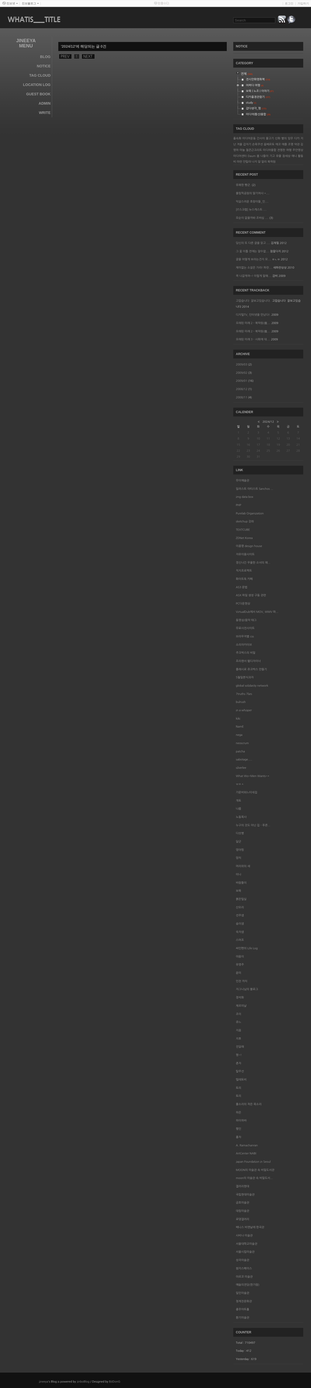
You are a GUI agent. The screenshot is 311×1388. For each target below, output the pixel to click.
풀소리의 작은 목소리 (248, 1104)
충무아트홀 (242, 1309)
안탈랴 (247, 161)
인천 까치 (241, 981)
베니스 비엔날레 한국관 (250, 1227)
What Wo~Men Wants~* (252, 776)
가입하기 (303, 3)
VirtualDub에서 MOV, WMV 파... (257, 611)
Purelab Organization (250, 513)
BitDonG (114, 1381)
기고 (272, 156)
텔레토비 (241, 1079)
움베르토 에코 (272, 144)
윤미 (238, 973)
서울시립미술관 (245, 1251)
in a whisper (244, 710)
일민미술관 (242, 1293)
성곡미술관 (242, 1260)
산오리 (240, 907)
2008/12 (242, 389)
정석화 (240, 997)
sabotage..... (244, 759)
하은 (238, 1112)
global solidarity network (252, 685)
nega (239, 734)
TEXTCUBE (243, 529)
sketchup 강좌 (245, 521)
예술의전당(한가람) (247, 1284)
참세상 (286, 156)
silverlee (241, 767)
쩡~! (239, 1055)
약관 (297, 144)
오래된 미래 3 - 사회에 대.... (253, 339)
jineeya (43, 1381)
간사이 (261, 138)
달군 (238, 841)
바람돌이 (241, 882)
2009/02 (242, 372)
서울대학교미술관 (246, 1243)
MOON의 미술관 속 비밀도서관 (255, 1170)
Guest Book (38, 94)
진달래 (240, 1046)
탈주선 (240, 1071)
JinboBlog (83, 1381)
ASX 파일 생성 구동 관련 (251, 595)
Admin (45, 103)
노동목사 (241, 817)
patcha (240, 751)
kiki (238, 718)
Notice (44, 66)
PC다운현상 (243, 603)
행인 (238, 1128)
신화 (277, 138)
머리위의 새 (243, 866)
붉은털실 (241, 899)
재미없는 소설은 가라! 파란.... (254, 267)
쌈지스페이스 (244, 1268)
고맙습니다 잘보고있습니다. (253, 300)
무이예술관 (242, 480)
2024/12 (268, 421)
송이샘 (240, 923)
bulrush (241, 702)
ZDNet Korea (244, 538)
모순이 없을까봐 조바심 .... (252, 218)
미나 (238, 874)
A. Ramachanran (247, 1145)
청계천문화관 (244, 1301)
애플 (284, 144)
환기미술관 (242, 1317)
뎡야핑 (240, 849)
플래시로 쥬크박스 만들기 (251, 669)
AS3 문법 (241, 587)
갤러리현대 (242, 1186)
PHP (238, 505)
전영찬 (281, 150)
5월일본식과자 (245, 677)
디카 (297, 138)
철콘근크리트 (254, 150)
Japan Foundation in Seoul (253, 1161)
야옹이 (240, 956)
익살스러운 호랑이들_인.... (252, 201)
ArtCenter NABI (246, 1153)
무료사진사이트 (245, 628)
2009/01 (242, 380)
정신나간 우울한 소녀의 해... (253, 562)
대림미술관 (242, 1211)
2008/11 (242, 397)
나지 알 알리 (259, 161)
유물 (278, 156)
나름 (238, 808)
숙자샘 (240, 932)
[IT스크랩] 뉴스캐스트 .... (251, 209)
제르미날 (241, 1005)
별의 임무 (287, 138)
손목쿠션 (257, 144)
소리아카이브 (244, 644)
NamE (240, 726)
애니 (294, 156)
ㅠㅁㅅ (240, 784)
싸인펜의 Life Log (247, 948)
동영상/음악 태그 (246, 620)
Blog (45, 57)
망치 (238, 858)
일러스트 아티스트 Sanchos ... (254, 488)
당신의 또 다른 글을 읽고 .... (253, 243)
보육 (238, 890)
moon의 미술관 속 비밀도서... (254, 1178)
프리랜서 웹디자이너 (248, 661)
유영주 (240, 964)
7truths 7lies (244, 694)
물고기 (270, 138)
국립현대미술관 (245, 1194)
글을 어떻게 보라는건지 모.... (253, 259)
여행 (289, 150)
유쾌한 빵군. (243, 185)
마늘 (242, 150)
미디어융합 (269, 150)
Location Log (37, 85)
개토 (238, 800)
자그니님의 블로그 (247, 989)
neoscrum (242, 743)
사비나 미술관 (244, 1235)
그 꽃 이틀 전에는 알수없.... (252, 251)
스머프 (240, 940)
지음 (238, 1030)
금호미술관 (242, 1202)
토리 (238, 1088)
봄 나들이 (262, 156)
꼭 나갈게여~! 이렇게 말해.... (254, 276)
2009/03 (242, 364)
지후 (238, 1038)
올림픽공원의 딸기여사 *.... (253, 193)
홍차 (238, 1137)
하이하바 (241, 1120)
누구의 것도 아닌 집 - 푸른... (253, 825)
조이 (238, 1014)
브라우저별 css (245, 636)
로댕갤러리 (242, 1219)
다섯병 (240, 833)
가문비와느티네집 (246, 792)
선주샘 (240, 915)
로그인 (289, 3)
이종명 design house (249, 546)
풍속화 (237, 138)
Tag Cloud (40, 75)
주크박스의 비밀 (245, 652)
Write (45, 113)
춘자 (238, 1063)
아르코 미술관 (244, 1276)
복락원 (271, 161)
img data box (244, 496)
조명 (290, 144)
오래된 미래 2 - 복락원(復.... (253, 323)
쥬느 (238, 1022)
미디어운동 (249, 138)
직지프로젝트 (244, 570)
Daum (252, 156)
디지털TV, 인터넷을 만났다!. (253, 314)
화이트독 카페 (244, 579)
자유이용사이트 (245, 554)
